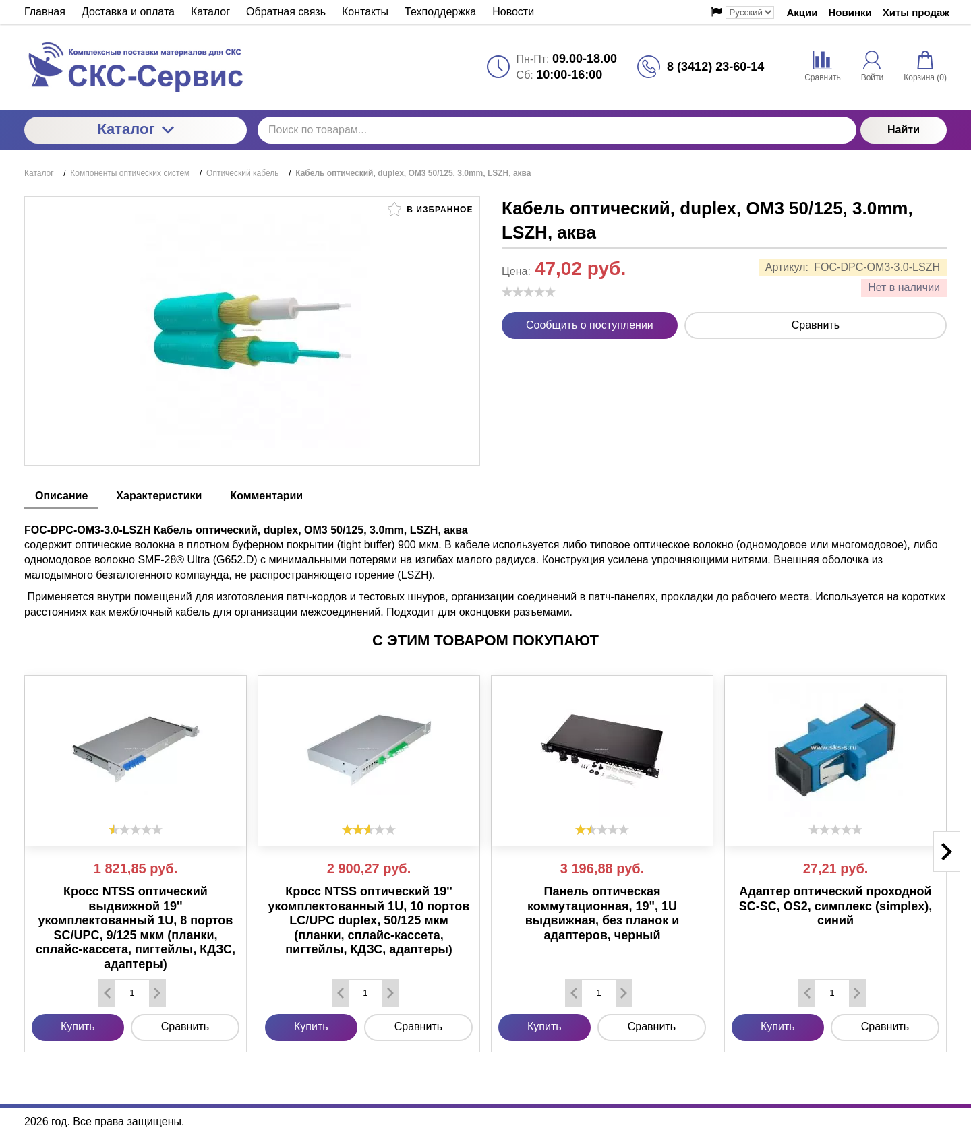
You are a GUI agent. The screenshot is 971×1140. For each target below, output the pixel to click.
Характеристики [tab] (159, 495)
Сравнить (816, 325)
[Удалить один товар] (107, 993)
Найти (903, 129)
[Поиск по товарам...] (557, 130)
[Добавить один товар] (157, 993)
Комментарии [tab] (266, 495)
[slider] (529, 291)
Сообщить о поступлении (589, 325)
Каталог (135, 129)
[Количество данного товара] (132, 993)
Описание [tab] (61, 495)
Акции (801, 12)
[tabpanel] (485, 564)
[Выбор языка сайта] (750, 12)
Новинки (850, 12)
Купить (78, 1026)
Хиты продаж (916, 12)
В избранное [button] (430, 209)
